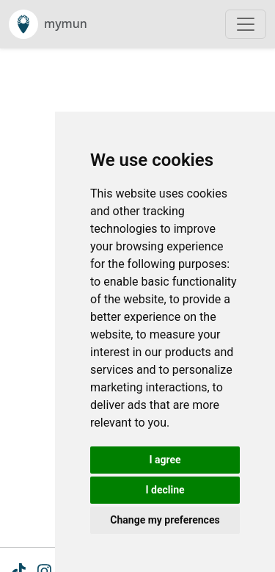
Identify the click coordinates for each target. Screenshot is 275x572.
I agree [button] (164, 460)
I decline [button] (164, 490)
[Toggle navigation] (245, 24)
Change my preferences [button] (164, 520)
